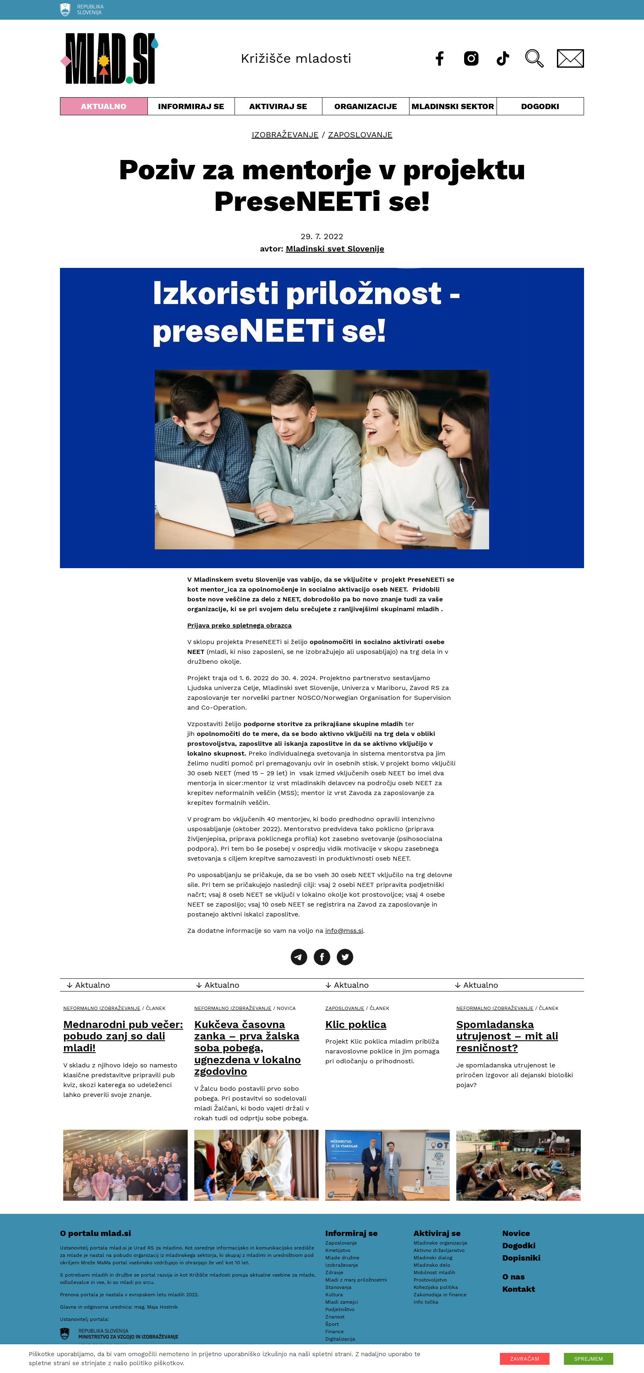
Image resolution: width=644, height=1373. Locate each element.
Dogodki (540, 106)
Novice (516, 1233)
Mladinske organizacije (440, 1243)
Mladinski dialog (433, 1258)
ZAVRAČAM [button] (524, 1359)
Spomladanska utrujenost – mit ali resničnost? (507, 1036)
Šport (332, 1324)
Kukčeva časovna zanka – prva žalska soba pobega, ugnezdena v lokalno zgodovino (247, 1047)
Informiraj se (191, 108)
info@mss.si (344, 930)
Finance (334, 1331)
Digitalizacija (340, 1339)
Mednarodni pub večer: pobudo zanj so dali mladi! (123, 1036)
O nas (513, 1277)
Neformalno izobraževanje (101, 1008)
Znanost (335, 1317)
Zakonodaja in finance (440, 1295)
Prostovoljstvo (430, 1280)
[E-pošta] (570, 58)
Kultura (334, 1295)
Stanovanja (338, 1287)
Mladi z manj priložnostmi (356, 1280)
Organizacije (365, 108)
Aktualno (103, 108)
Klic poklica (355, 1024)
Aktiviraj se (278, 108)
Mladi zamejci (341, 1302)
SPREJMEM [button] (588, 1359)
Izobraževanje (285, 134)
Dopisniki (521, 1258)
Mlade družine (342, 1258)
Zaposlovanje (360, 134)
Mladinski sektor (453, 108)
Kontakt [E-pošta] (518, 1289)
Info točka (426, 1302)
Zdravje (334, 1272)
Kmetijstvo (337, 1250)
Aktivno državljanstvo (439, 1250)
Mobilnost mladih (434, 1272)
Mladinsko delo (432, 1265)
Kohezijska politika (436, 1287)
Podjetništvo (339, 1309)
